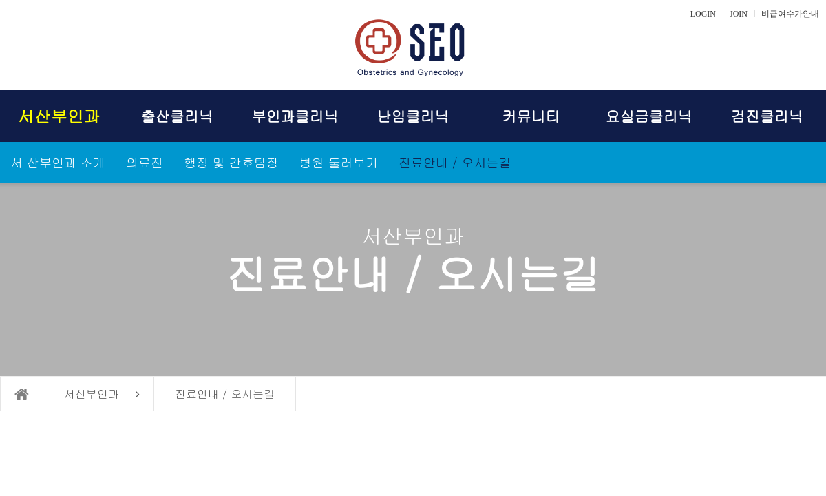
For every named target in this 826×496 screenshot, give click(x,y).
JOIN (739, 14)
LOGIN (703, 14)
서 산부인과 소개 (57, 162)
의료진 (144, 162)
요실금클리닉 (649, 115)
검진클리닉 (767, 115)
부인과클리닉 (295, 115)
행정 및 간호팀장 (231, 162)
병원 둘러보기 (338, 162)
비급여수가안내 (790, 14)
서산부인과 (59, 115)
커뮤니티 (531, 115)
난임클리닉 (413, 115)
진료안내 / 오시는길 (455, 162)
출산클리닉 (177, 115)
